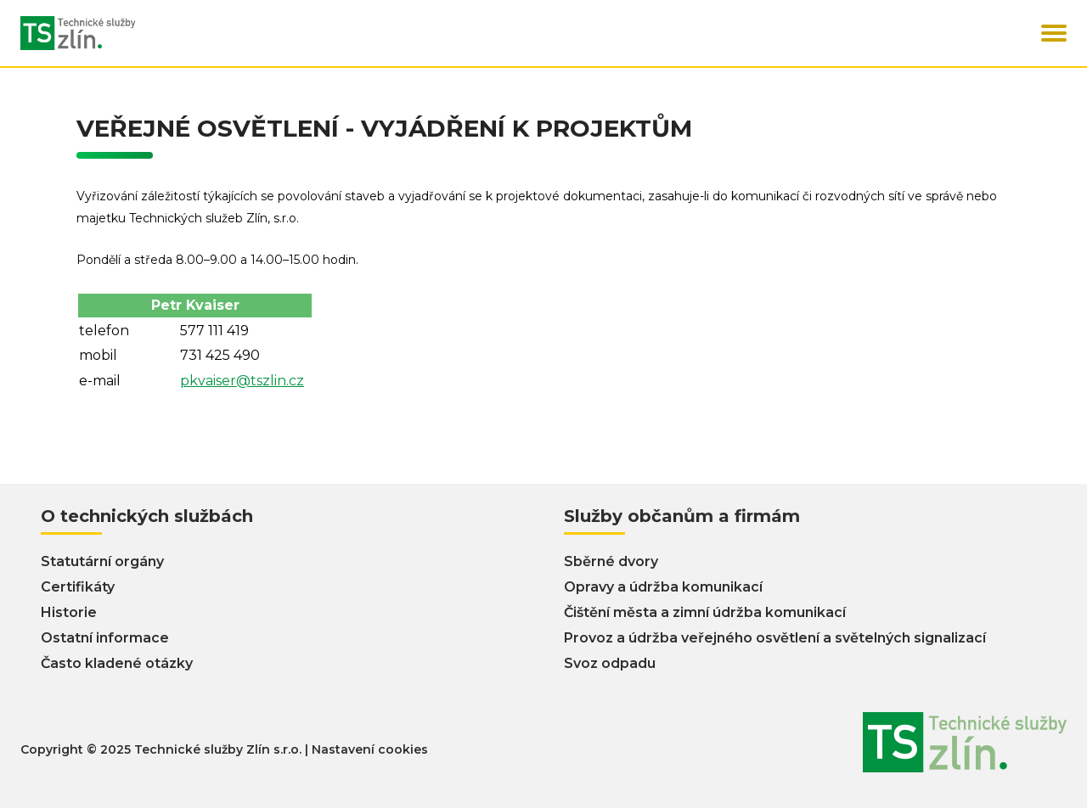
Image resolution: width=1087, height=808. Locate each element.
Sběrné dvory (611, 561)
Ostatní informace (105, 638)
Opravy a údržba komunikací (663, 587)
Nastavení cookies (370, 749)
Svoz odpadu (610, 663)
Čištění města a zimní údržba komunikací (705, 612)
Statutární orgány (102, 561)
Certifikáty (78, 587)
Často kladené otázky (117, 663)
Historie (69, 612)
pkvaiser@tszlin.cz (242, 381)
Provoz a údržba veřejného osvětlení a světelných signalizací (775, 638)
